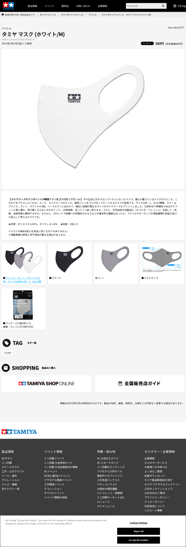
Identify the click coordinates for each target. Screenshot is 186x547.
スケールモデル (10, 467)
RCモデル (7, 458)
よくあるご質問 (153, 471)
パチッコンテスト (107, 484)
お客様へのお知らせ (155, 467)
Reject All (138, 532)
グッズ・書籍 (9, 484)
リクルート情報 (153, 510)
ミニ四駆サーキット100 (110, 497)
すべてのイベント (54, 493)
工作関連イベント (54, 484)
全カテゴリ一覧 (10, 488)
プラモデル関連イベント (58, 480)
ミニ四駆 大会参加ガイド (58, 462)
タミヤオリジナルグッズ (72, 14)
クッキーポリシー (154, 501)
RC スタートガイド (108, 462)
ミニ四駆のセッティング (111, 467)
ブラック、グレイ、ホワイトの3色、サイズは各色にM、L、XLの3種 (22, 279)
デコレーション (10, 480)
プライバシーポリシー (157, 497)
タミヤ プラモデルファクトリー (162, 484)
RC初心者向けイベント (57, 475)
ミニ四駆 (7, 462)
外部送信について (154, 506)
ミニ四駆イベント (54, 458)
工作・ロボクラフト (13, 471)
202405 (7, 352)
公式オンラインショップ (158, 488)
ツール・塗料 (9, 475)
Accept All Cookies (138, 541)
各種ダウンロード (154, 475)
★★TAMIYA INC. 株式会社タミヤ (20, 14)
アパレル (92, 14)
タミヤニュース (106, 506)
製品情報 (32, 6)
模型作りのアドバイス (109, 475)
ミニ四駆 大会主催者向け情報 (61, 467)
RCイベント (50, 471)
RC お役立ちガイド (108, 458)
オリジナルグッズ (48, 14)
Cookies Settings (138, 524)
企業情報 (149, 458)
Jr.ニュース (103, 501)
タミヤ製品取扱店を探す (158, 480)
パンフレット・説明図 (110, 493)
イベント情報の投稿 (55, 497)
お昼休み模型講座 (107, 488)
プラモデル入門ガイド (109, 471)
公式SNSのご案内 (154, 493)
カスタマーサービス (155, 462)
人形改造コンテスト (108, 480)
